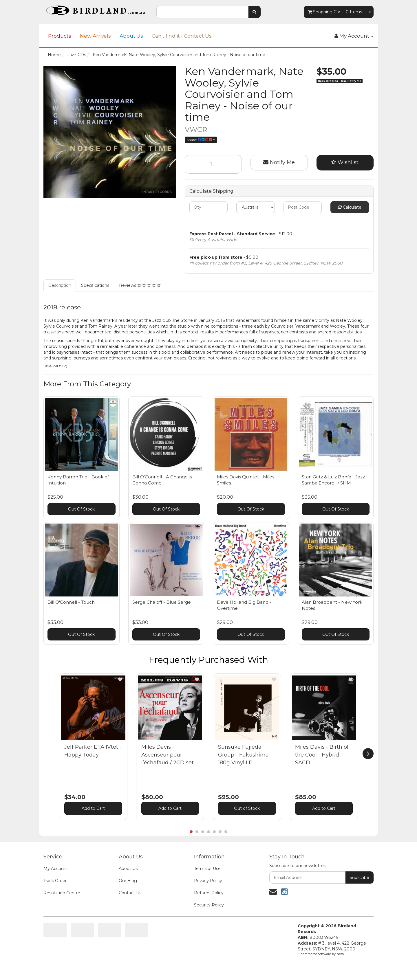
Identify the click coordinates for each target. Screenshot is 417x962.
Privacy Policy (208, 880)
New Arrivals (95, 36)
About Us (131, 36)
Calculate (349, 207)
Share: (200, 139)
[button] (120, 679)
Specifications (95, 285)
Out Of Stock (81, 509)
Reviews (140, 285)
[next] (368, 753)
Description (59, 285)
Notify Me (279, 162)
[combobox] (202, 12)
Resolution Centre (61, 892)
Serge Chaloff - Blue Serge (161, 602)
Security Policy (209, 905)
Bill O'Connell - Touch (71, 602)
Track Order (55, 880)
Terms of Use (207, 868)
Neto (340, 954)
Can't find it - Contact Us (182, 36)
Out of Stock (247, 808)
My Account (55, 868)
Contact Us (130, 892)
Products (59, 36)
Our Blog (128, 880)
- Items (335, 11)
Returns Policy (209, 892)
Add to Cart (93, 808)
